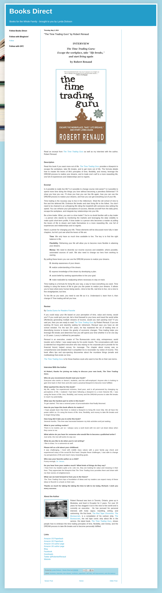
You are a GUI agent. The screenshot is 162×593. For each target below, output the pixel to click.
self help (89, 573)
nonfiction (75, 573)
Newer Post (49, 581)
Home (81, 581)
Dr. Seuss (60, 461)
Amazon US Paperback (53, 539)
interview (59, 573)
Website (47, 559)
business (53, 573)
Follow (11, 41)
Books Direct (30, 11)
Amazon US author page (54, 544)
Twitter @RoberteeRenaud (55, 557)
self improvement (98, 573)
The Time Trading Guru (73, 152)
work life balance (109, 573)
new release (67, 573)
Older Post (113, 581)
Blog (46, 549)
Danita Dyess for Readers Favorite (61, 311)
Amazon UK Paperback (53, 541)
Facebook (48, 551)
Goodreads (48, 554)
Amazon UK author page (54, 546)
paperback (82, 573)
